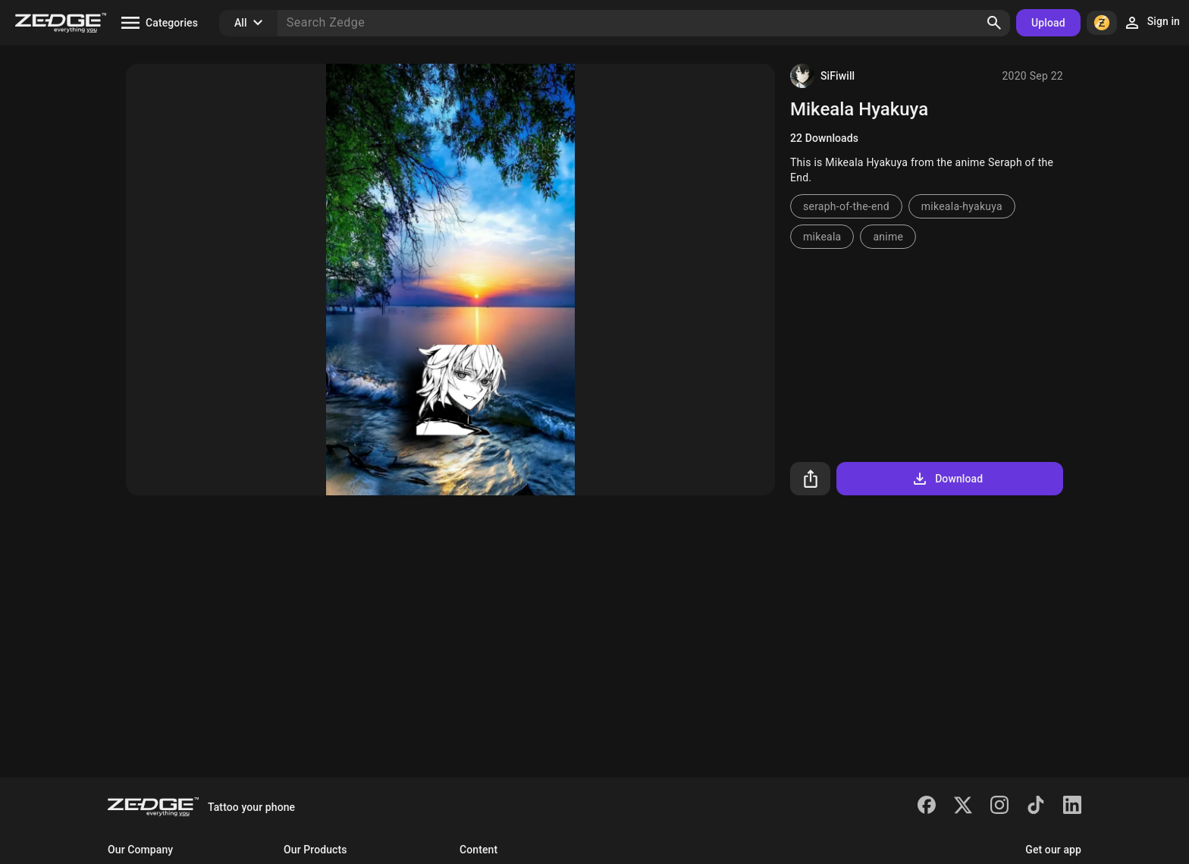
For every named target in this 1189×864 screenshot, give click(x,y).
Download (947, 479)
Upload (1048, 23)
